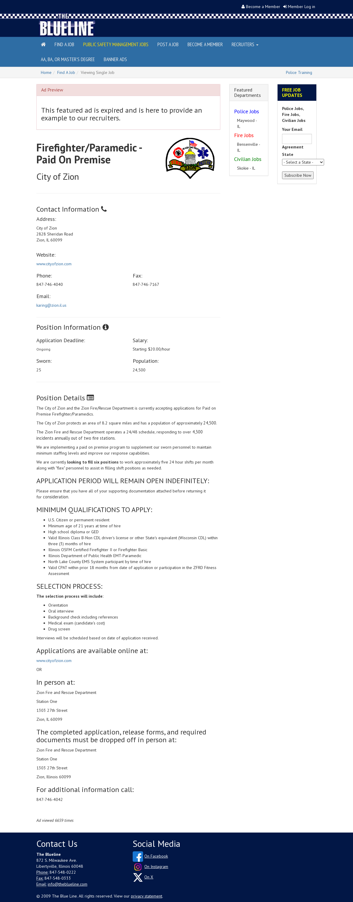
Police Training (299, 72)
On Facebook (156, 856)
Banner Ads (115, 59)
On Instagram (156, 866)
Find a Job (64, 44)
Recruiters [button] (245, 44)
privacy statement (146, 896)
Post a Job (168, 44)
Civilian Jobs (247, 159)
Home (46, 72)
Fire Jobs (244, 135)
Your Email (292, 129)
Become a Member (263, 6)
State (287, 154)
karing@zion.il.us (51, 305)
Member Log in (301, 6)
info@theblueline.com (67, 884)
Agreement (293, 147)
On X (148, 877)
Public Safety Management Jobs (115, 44)
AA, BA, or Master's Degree (68, 59)
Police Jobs (246, 111)
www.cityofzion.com (54, 263)
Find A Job (66, 72)
